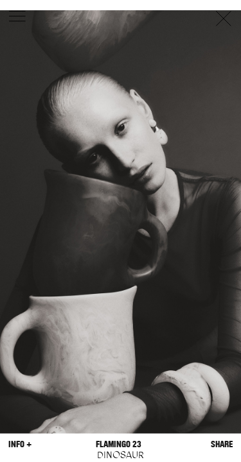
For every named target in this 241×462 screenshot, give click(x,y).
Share (222, 443)
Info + (19, 443)
